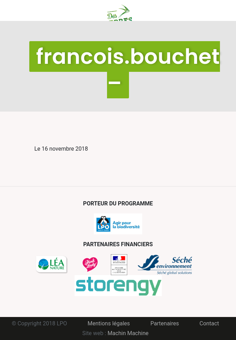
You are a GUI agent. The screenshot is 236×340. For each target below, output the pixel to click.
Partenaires (165, 323)
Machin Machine (128, 333)
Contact (209, 323)
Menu (39, 10)
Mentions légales (108, 323)
